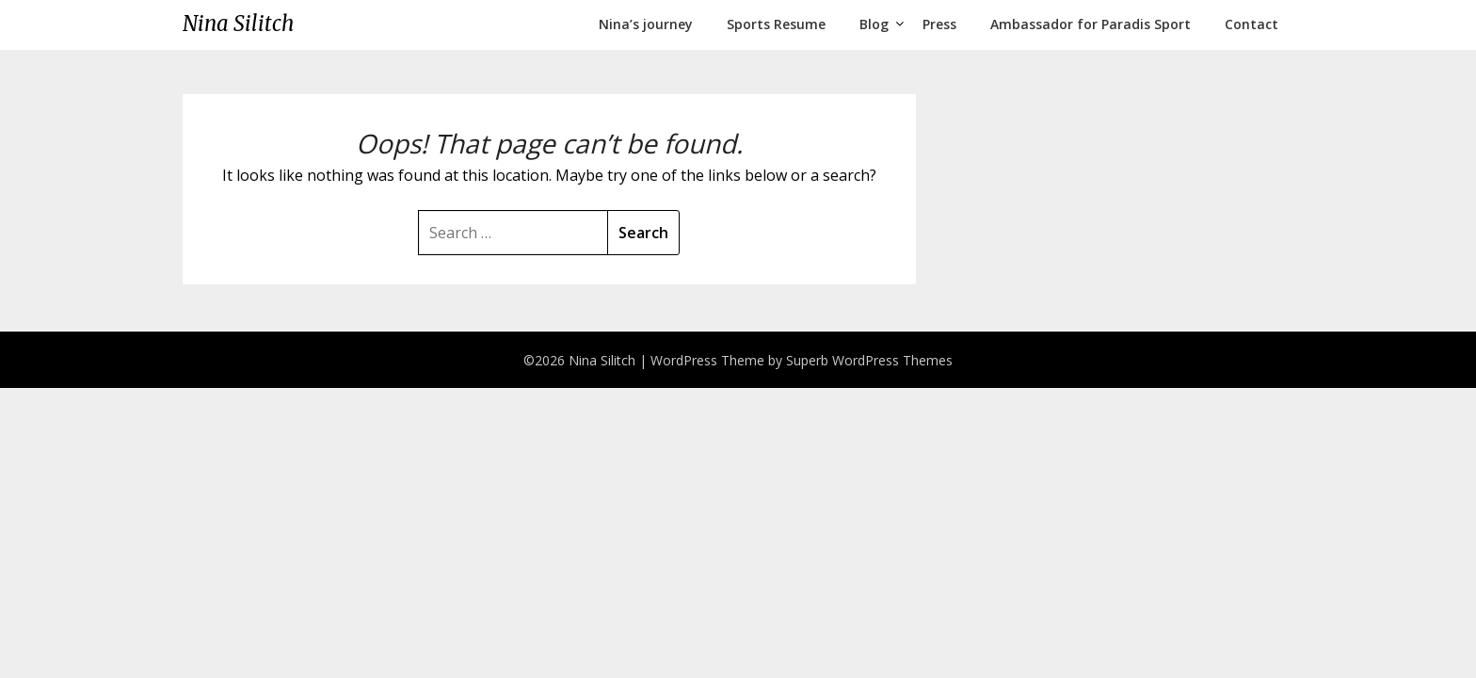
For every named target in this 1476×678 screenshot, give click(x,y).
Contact (1251, 24)
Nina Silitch (238, 23)
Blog (874, 24)
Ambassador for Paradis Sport (1090, 24)
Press (939, 24)
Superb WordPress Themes (869, 360)
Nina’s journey (646, 24)
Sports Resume (776, 24)
